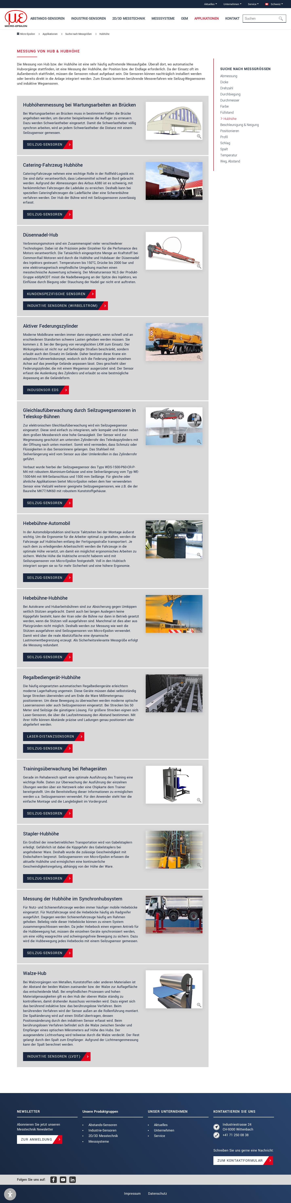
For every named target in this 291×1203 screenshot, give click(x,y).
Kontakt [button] (232, 18)
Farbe (224, 106)
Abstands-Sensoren (103, 1125)
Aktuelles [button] (209, 4)
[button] (10, 1194)
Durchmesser (229, 100)
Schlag (225, 143)
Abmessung (228, 76)
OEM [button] (184, 18)
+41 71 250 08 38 (236, 1135)
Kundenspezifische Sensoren (56, 294)
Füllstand (227, 112)
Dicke (224, 82)
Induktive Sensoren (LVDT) (53, 1056)
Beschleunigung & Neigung (239, 125)
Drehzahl (226, 88)
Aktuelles (161, 1125)
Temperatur (228, 155)
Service (159, 1136)
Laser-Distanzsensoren (50, 736)
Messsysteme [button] (163, 18)
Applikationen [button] (206, 18)
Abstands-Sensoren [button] (47, 18)
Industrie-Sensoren (102, 1130)
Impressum (132, 1193)
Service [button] (252, 4)
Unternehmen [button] (231, 4)
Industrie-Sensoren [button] (88, 18)
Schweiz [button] (272, 4)
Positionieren (229, 131)
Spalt (224, 149)
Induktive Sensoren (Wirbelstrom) (62, 305)
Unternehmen (164, 1130)
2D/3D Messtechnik (103, 1136)
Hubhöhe (230, 118)
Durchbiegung (230, 94)
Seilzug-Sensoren (44, 144)
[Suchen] (282, 19)
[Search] (264, 19)
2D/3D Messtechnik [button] (128, 18)
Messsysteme (99, 1141)
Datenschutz (157, 1193)
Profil (224, 137)
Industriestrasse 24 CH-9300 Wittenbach (238, 1127)
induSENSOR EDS (43, 390)
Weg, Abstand (230, 161)
